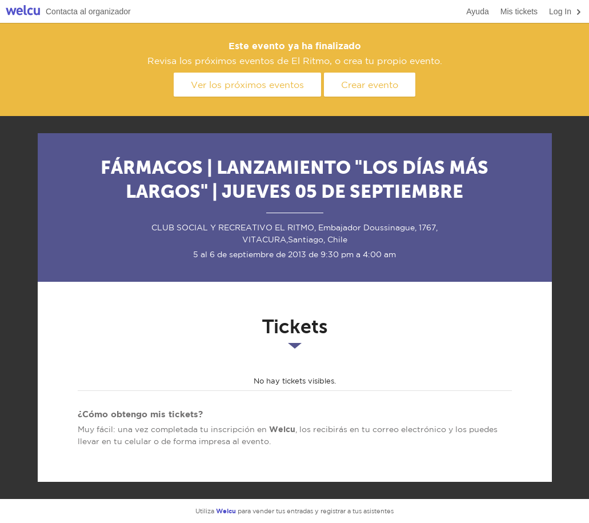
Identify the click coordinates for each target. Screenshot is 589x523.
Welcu (23, 11)
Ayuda (477, 11)
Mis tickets (519, 11)
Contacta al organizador (88, 11)
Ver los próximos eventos (247, 84)
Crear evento (369, 84)
